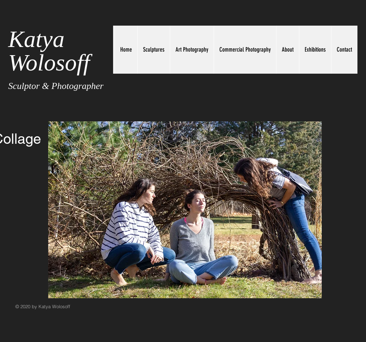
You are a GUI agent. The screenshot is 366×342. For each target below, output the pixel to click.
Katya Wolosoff (49, 50)
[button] (185, 209)
